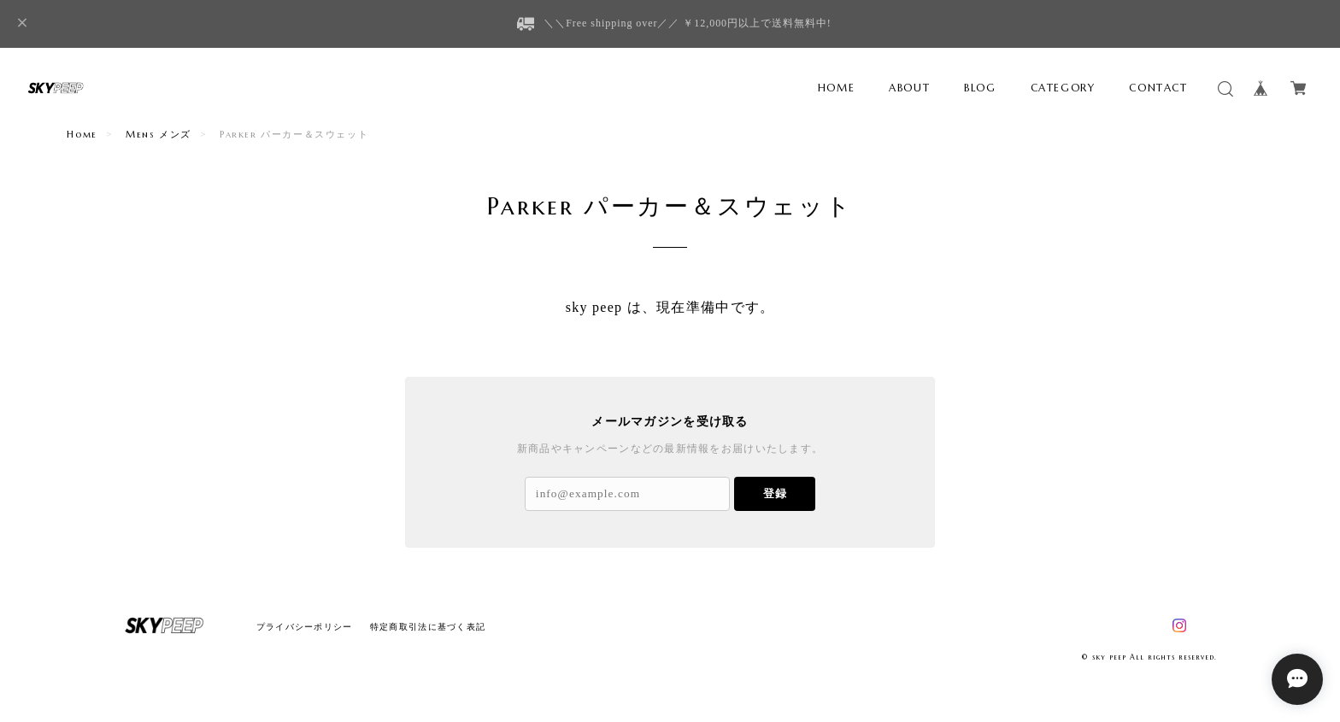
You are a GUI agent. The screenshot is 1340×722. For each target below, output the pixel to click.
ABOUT (909, 87)
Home (82, 134)
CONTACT (1158, 87)
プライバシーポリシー (304, 626)
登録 (775, 493)
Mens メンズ (158, 134)
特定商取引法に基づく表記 (427, 626)
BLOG (980, 87)
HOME (836, 87)
